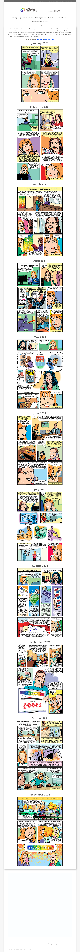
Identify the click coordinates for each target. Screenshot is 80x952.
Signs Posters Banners (26, 18)
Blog (29, 944)
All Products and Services (40, 21)
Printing (14, 18)
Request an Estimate (33, 1)
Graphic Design (61, 18)
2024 (41, 39)
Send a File (49, 1)
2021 (53, 39)
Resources (23, 944)
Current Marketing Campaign (50, 944)
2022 (49, 39)
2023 (45, 39)
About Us (70, 1)
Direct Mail (51, 18)
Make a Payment (63, 1)
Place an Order (42, 1)
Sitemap (32, 950)
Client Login (55, 1)
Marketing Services (40, 18)
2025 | (38, 39)
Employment (36, 944)
